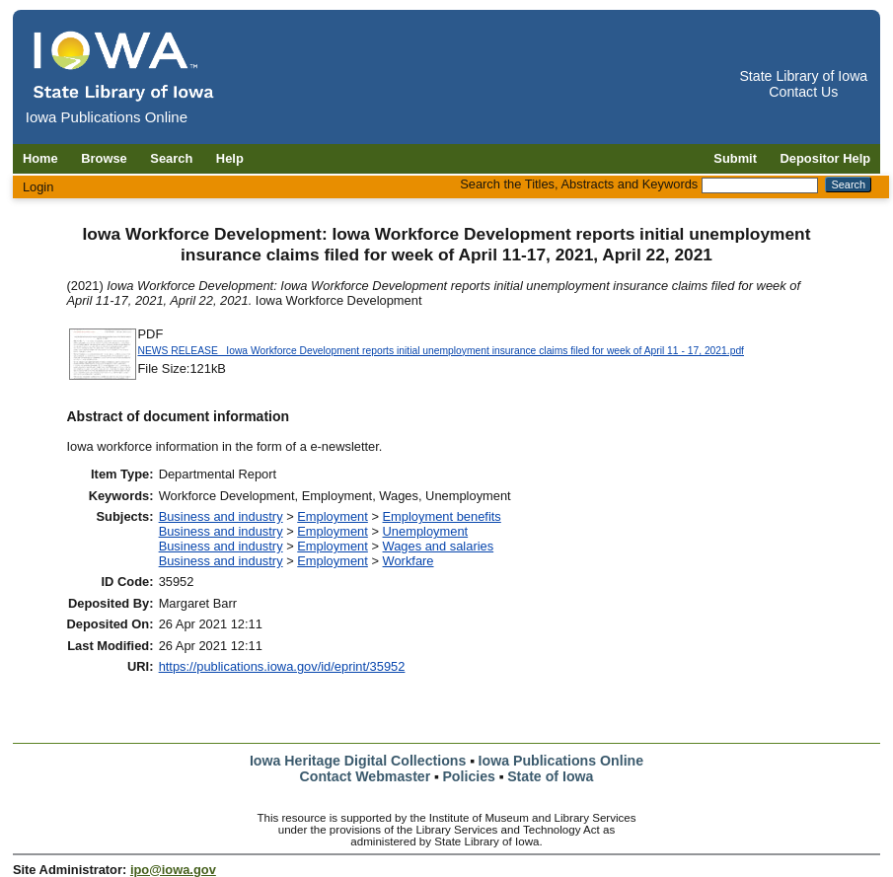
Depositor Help (826, 158)
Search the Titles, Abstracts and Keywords (579, 184)
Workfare (408, 560)
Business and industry (221, 516)
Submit (735, 158)
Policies (468, 776)
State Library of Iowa (803, 76)
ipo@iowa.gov (173, 869)
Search (171, 158)
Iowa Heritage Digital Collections (358, 760)
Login (38, 187)
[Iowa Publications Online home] (124, 66)
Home (40, 158)
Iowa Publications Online (561, 760)
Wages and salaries (438, 546)
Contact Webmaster (365, 776)
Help (230, 158)
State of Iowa (550, 776)
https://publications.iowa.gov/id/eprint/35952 (282, 666)
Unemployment (426, 531)
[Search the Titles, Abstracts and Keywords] (760, 185)
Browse (104, 158)
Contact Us (803, 92)
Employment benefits (442, 516)
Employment (332, 516)
